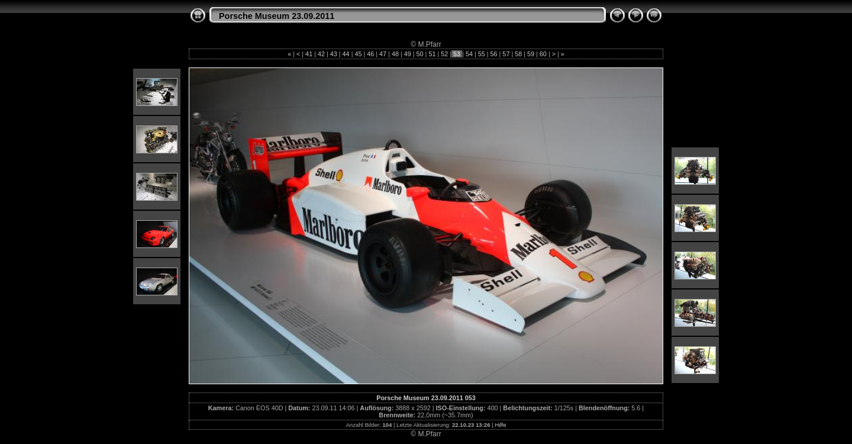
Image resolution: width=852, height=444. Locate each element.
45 (358, 53)
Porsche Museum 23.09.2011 (276, 16)
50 (420, 53)
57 (506, 53)
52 (444, 53)
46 (370, 53)
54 (469, 53)
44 (346, 53)
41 (309, 53)
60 (543, 53)
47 (382, 53)
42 (321, 53)
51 (432, 53)
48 (395, 53)
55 (481, 53)
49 (407, 53)
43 (333, 53)
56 (494, 53)
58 (518, 53)
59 (530, 53)
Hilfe (500, 425)
